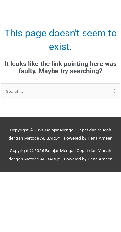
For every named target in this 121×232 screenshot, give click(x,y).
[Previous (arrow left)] (13, 185)
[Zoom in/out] (13, 177)
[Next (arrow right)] (40, 185)
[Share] (67, 177)
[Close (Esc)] (93, 177)
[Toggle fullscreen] (40, 177)
